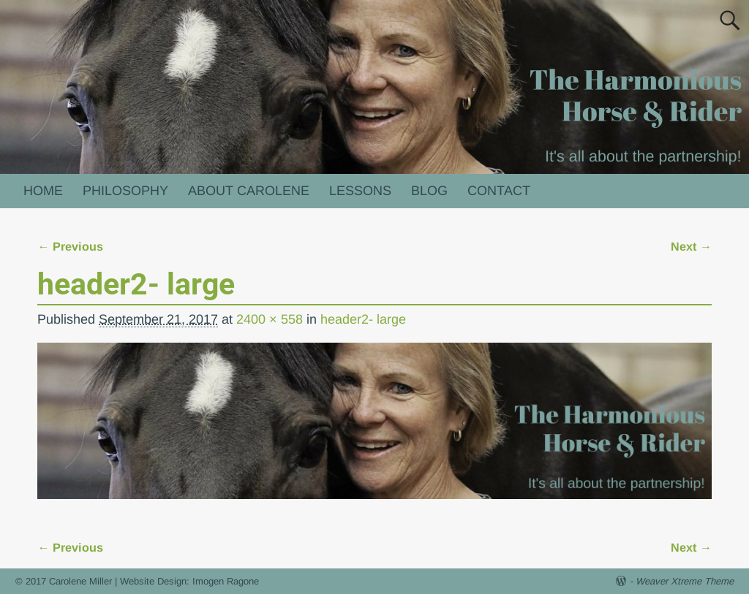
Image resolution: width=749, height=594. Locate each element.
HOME (43, 190)
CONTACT (498, 190)
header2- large (363, 319)
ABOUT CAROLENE (248, 190)
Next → (691, 246)
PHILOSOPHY (125, 190)
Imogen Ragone (225, 581)
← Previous (70, 246)
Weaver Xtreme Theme (685, 581)
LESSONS (360, 190)
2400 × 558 (269, 319)
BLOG (429, 190)
